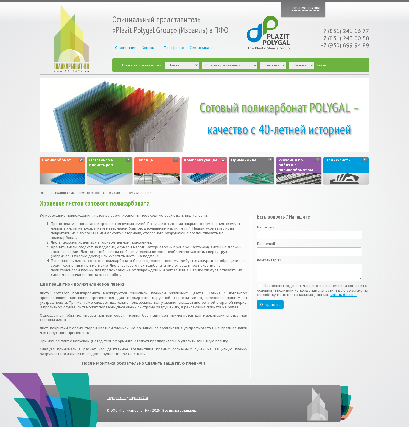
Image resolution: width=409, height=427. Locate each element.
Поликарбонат (56, 160)
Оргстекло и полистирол (101, 163)
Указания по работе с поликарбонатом (295, 165)
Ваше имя (265, 227)
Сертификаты (201, 47)
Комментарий (269, 260)
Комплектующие (201, 160)
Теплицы (145, 160)
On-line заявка (306, 7)
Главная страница (54, 193)
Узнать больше (343, 294)
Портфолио (174, 47)
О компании (125, 47)
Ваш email (266, 244)
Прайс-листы (338, 160)
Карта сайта (138, 398)
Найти (321, 65)
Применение (244, 160)
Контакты (150, 47)
